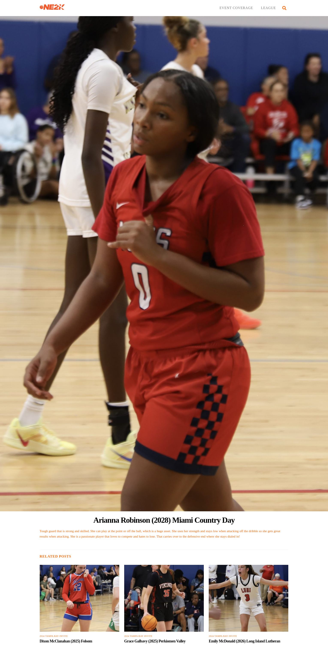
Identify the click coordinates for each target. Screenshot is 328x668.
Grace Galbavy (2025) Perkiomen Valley (155, 641)
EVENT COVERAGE (236, 8)
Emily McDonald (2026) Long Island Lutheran (244, 641)
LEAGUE (268, 8)
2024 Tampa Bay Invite (54, 636)
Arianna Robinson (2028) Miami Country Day (163, 520)
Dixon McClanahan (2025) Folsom (66, 641)
